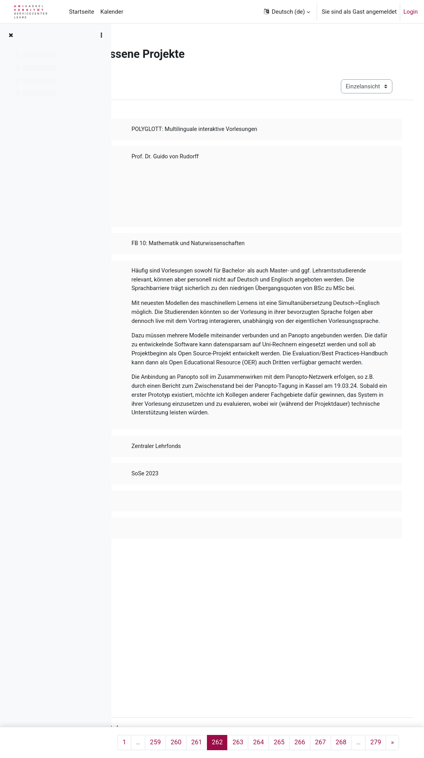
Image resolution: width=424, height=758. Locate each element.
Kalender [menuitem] (111, 11)
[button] (286, 11)
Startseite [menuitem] (81, 11)
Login (410, 11)
